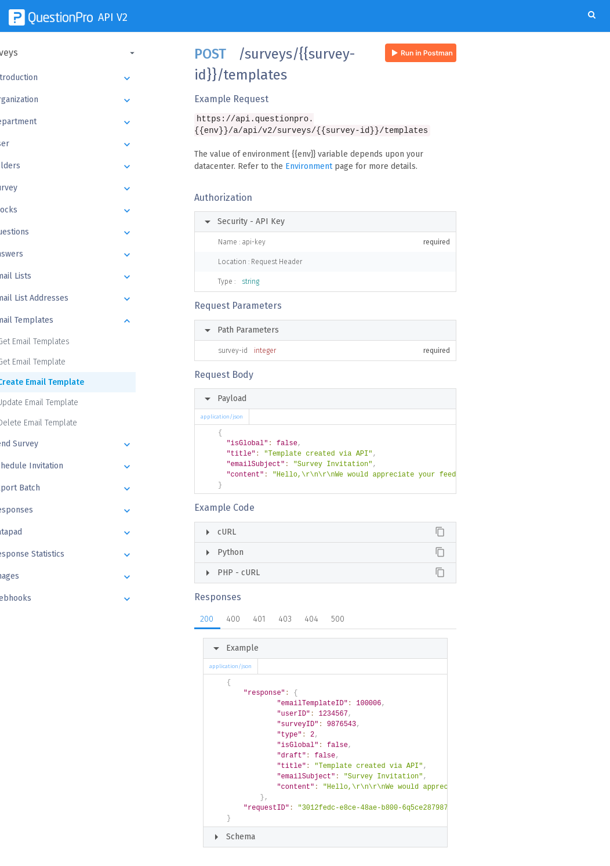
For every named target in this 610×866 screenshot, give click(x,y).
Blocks (91, 211)
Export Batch (91, 489)
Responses (91, 511)
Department (91, 122)
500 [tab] (337, 620)
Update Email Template (66, 402)
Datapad (91, 533)
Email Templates (91, 321)
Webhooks (91, 599)
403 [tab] (285, 620)
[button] (90, 53)
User (91, 144)
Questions (91, 233)
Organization (91, 100)
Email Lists (91, 277)
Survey (91, 188)
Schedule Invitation (91, 466)
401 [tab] (259, 620)
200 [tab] (206, 620)
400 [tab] (233, 620)
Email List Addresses (91, 299)
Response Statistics (91, 555)
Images (91, 577)
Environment (308, 167)
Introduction (91, 78)
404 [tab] (311, 620)
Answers (91, 255)
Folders (91, 166)
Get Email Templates (62, 342)
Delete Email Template (66, 423)
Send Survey (91, 444)
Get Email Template (60, 362)
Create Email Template (69, 382)
